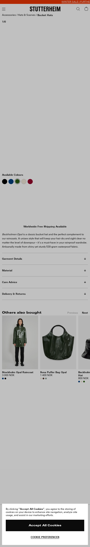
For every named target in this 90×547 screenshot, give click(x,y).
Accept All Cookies (45, 525)
